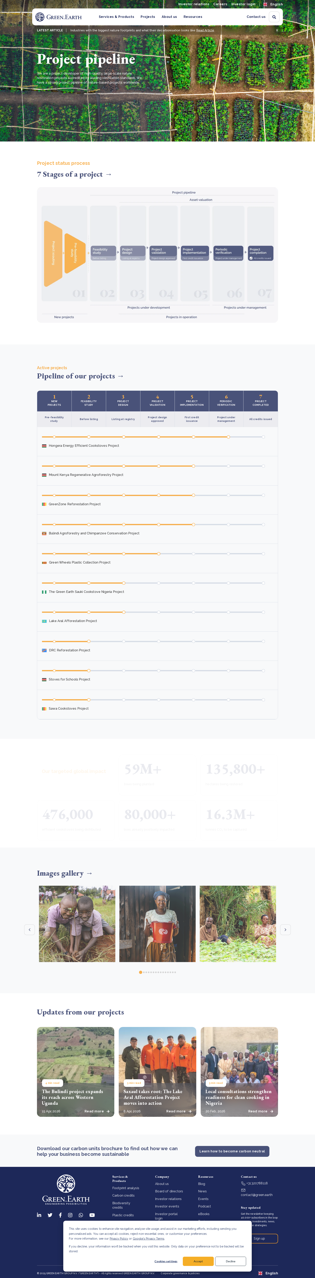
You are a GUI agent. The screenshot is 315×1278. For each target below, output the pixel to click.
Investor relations (194, 4)
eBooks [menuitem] (204, 1214)
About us (169, 17)
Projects (148, 17)
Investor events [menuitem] (167, 1206)
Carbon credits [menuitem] (123, 1195)
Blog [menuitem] (201, 1184)
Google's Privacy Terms (149, 1238)
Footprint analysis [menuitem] (125, 1188)
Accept (198, 1261)
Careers (220, 4)
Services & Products (116, 17)
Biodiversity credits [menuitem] (121, 1205)
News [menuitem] (202, 1191)
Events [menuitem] (203, 1199)
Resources (193, 17)
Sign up (259, 1238)
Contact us (256, 17)
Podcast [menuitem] (204, 1206)
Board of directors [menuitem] (169, 1191)
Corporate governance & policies (180, 1273)
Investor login (243, 4)
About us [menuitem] (162, 1184)
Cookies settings (165, 1261)
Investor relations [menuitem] (168, 1199)
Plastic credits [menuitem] (123, 1215)
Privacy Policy (119, 1238)
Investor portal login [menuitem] (166, 1216)
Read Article (205, 30)
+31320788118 (254, 1183)
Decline (230, 1261)
